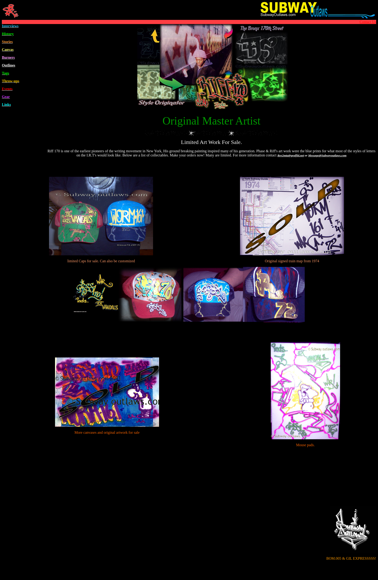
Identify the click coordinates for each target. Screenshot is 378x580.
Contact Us (368, 22)
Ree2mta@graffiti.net (290, 155)
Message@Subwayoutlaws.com (327, 155)
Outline (8, 65)
